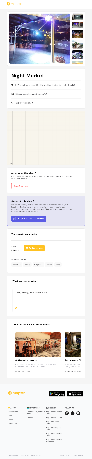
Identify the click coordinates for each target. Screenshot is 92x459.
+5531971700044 (24, 103)
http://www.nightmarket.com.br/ (31, 94)
